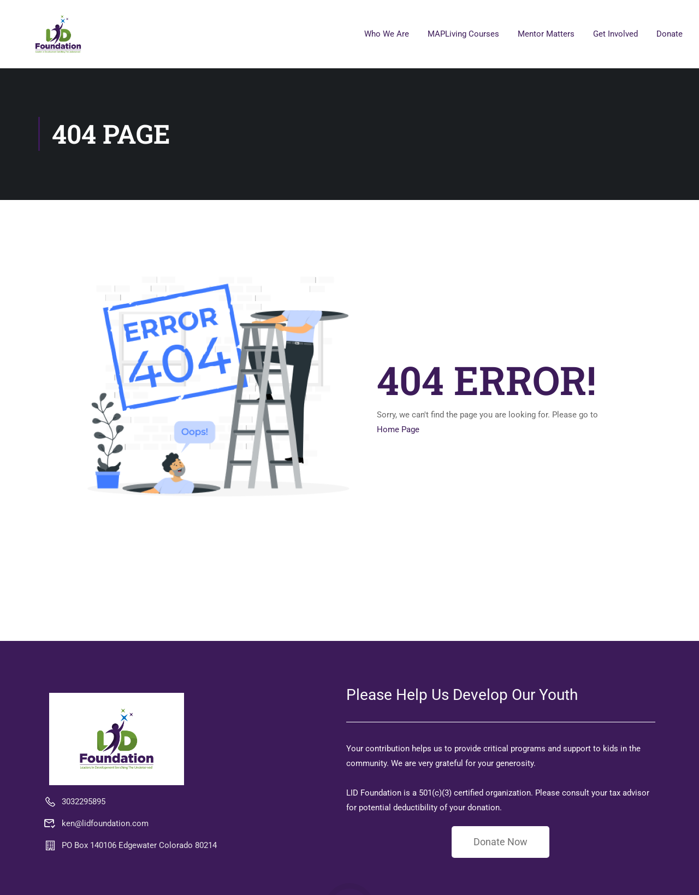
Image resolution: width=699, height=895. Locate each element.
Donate (669, 34)
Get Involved (615, 34)
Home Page (398, 429)
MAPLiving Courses (463, 34)
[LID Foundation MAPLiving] (116, 739)
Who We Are (386, 34)
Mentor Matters (546, 34)
